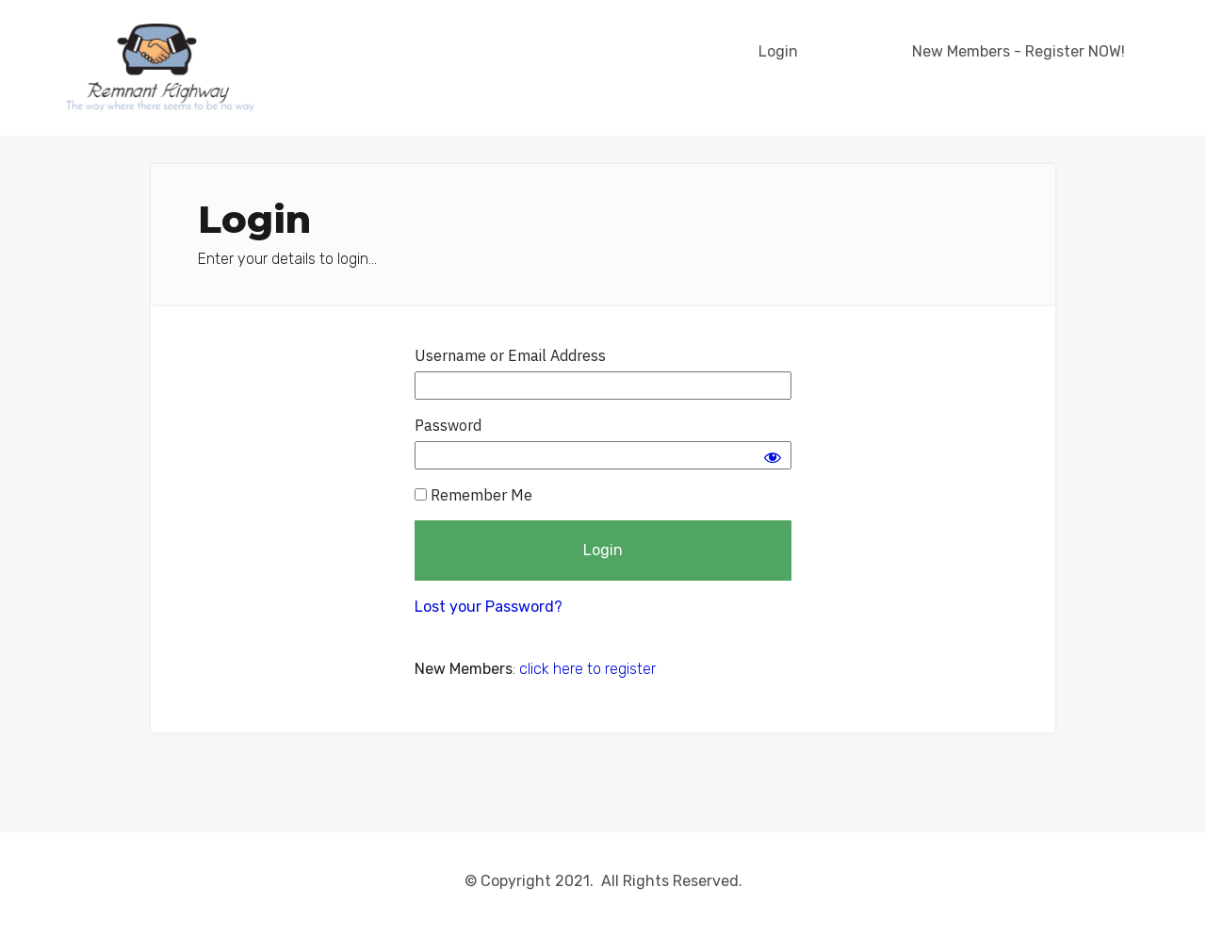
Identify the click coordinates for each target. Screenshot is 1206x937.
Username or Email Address (510, 355)
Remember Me (473, 494)
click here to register (587, 669)
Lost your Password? (488, 607)
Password (448, 425)
